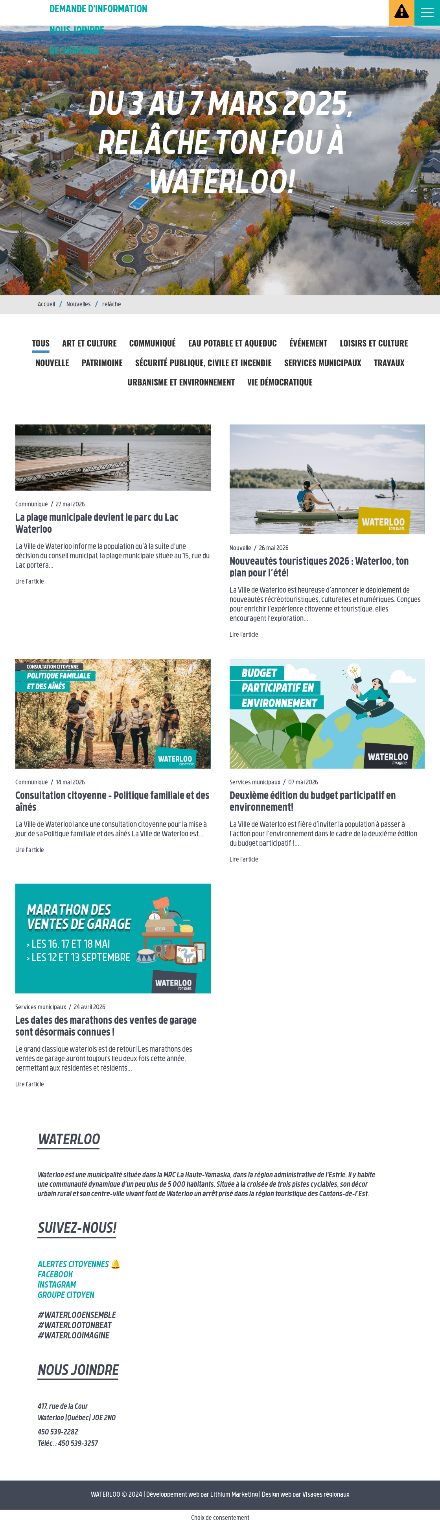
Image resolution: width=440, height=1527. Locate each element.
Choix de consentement (220, 1518)
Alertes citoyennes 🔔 (79, 1264)
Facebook (54, 1275)
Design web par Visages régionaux (306, 1495)
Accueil (46, 305)
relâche (111, 305)
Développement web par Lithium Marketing (202, 1495)
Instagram (56, 1285)
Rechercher (74, 52)
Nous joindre (77, 31)
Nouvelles (78, 305)
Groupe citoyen (65, 1295)
